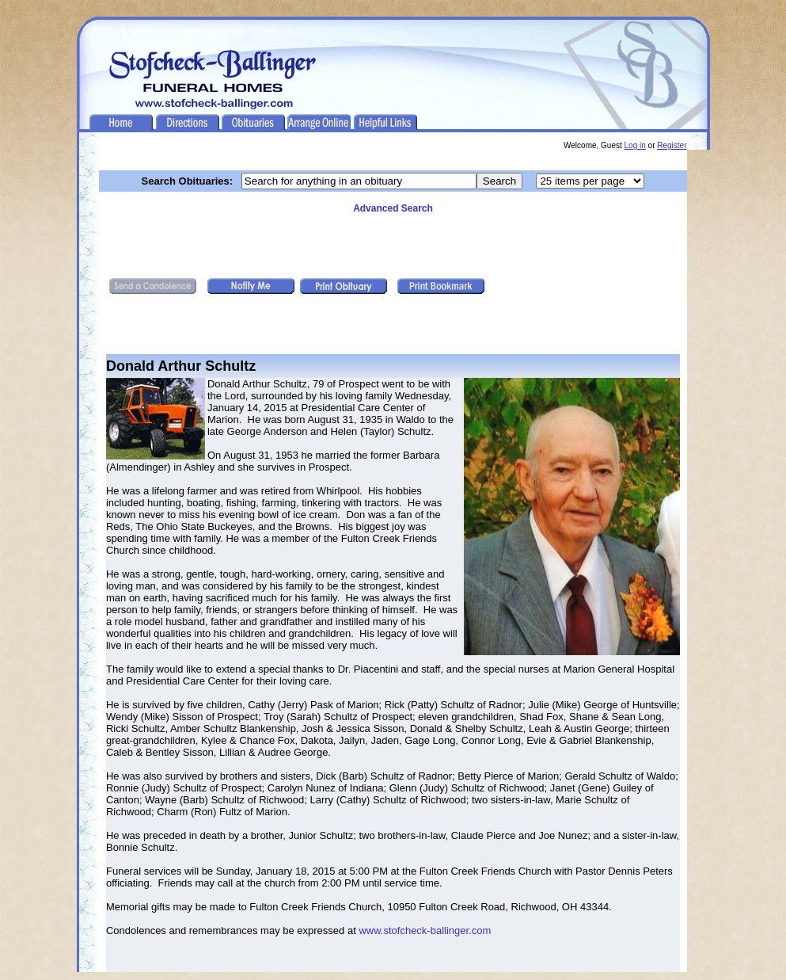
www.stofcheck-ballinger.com (425, 930)
